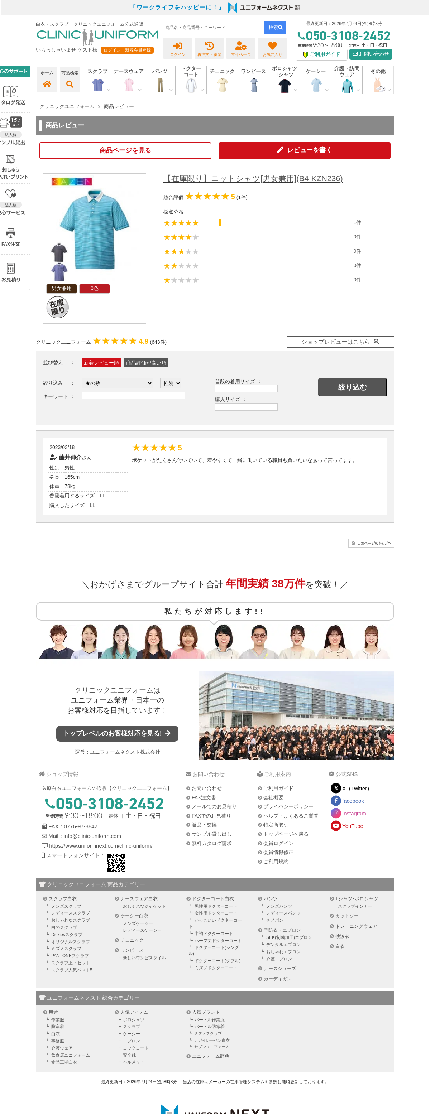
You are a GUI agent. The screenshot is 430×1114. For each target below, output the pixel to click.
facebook (353, 801)
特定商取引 (275, 825)
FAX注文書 (204, 797)
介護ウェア (62, 1048)
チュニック (222, 71)
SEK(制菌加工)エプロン (289, 937)
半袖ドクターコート (214, 933)
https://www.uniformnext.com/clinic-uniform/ (100, 846)
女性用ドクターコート (216, 913)
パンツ (271, 898)
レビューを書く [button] (309, 150)
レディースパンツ (283, 913)
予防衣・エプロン (282, 930)
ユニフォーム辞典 (210, 1056)
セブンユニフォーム (212, 1047)
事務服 (57, 1040)
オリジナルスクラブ (70, 941)
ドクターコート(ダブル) (217, 960)
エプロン (131, 1040)
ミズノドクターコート (216, 967)
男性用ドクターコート (216, 906)
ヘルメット (133, 1062)
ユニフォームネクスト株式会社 (125, 752)
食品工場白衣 (64, 1062)
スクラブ (131, 1026)
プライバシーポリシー (288, 806)
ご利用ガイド (278, 788)
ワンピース (253, 71)
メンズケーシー (138, 923)
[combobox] (214, 27)
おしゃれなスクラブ (70, 920)
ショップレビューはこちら (335, 342)
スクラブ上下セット (70, 962)
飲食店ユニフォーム (70, 1055)
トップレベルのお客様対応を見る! (117, 733)
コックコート (136, 1048)
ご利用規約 (275, 861)
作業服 (57, 1019)
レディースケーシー (142, 930)
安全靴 (129, 1055)
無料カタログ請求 (212, 843)
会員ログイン (278, 843)
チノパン (274, 920)
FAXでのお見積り (211, 816)
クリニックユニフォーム (114, 690)
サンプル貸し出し (212, 834)
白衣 (340, 946)
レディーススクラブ (70, 913)
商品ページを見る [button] (125, 150)
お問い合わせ (371, 54)
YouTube (352, 826)
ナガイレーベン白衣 (212, 1040)
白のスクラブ (64, 927)
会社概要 (273, 797)
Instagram (354, 813)
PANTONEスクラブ (70, 955)
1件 (357, 222)
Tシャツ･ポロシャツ (356, 898)
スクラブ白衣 (63, 898)
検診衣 (342, 936)
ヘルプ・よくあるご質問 (291, 816)
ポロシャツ (133, 1019)
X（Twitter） (357, 788)
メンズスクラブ (66, 906)
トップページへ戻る (286, 834)
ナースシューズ (280, 968)
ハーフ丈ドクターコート (218, 940)
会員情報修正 (278, 852)
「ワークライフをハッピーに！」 (177, 7)
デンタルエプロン (283, 944)
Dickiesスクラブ (66, 934)
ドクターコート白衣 (213, 898)
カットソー (347, 915)
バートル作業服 (210, 1019)
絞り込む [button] (352, 387)
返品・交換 (204, 825)
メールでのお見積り (214, 806)
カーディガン (278, 979)
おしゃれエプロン (283, 951)
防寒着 (57, 1026)
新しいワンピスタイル (144, 957)
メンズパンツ (279, 906)
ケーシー (131, 1033)
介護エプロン (279, 958)
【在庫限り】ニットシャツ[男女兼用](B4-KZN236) (253, 178)
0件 (357, 237)
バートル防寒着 (210, 1026)
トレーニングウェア (356, 926)
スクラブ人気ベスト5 (71, 970)
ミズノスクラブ (66, 948)
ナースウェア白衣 (139, 898)
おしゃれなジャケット (144, 906)
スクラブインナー (355, 906)
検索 (276, 27)
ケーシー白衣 (134, 915)
